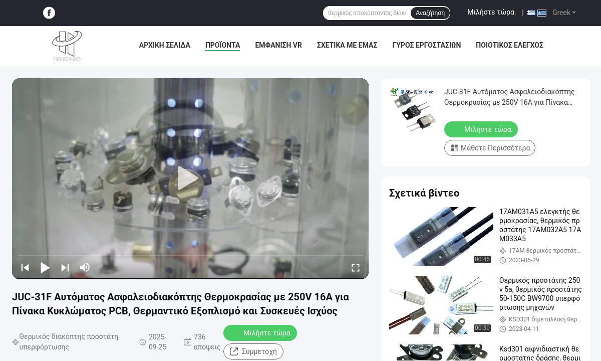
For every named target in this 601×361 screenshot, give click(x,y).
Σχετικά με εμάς (347, 45)
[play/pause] (45, 267)
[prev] (25, 267)
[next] (65, 267)
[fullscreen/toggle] (356, 267)
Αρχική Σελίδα (164, 45)
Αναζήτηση (430, 13)
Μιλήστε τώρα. (491, 12)
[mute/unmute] (85, 267)
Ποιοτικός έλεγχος (509, 45)
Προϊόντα (222, 45)
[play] (190, 178)
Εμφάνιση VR (278, 45)
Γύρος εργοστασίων (426, 45)
